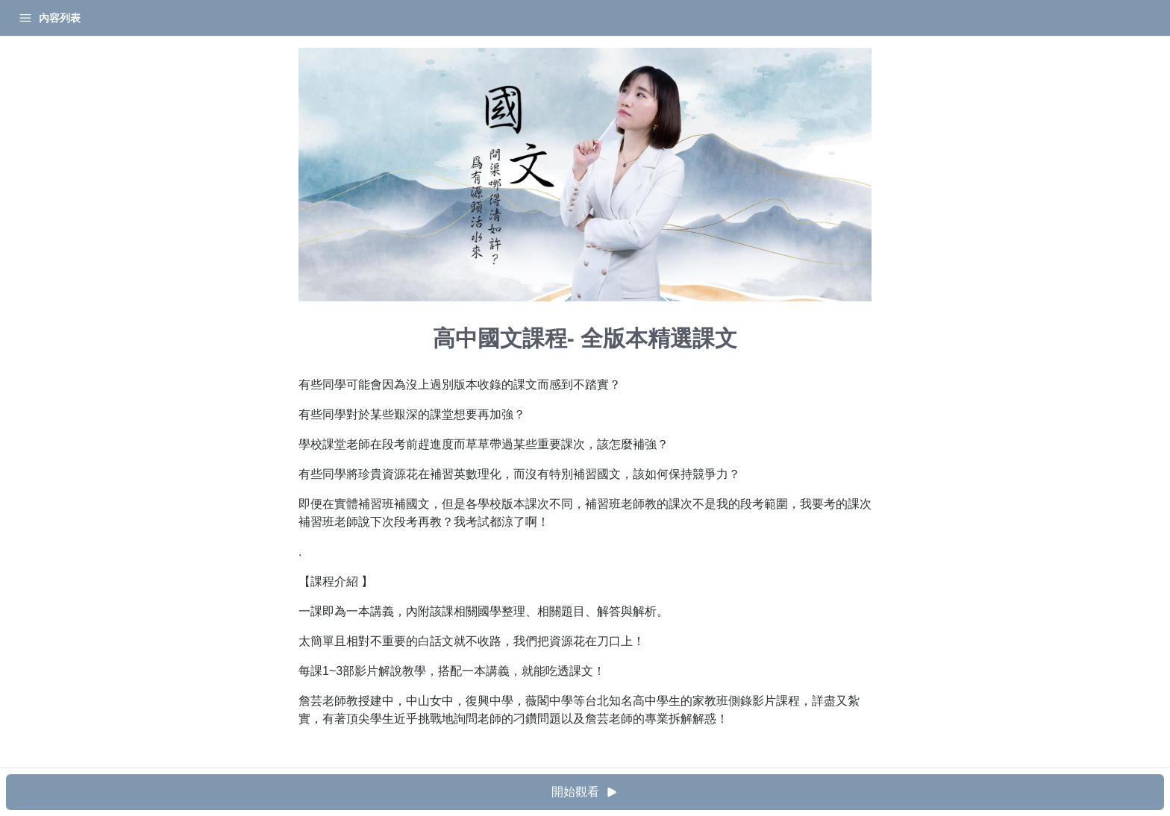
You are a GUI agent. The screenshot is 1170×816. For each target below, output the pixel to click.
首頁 (31, 17)
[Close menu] (242, 18)
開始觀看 (715, 792)
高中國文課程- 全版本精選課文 (83, 55)
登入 (153, 17)
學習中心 (92, 17)
